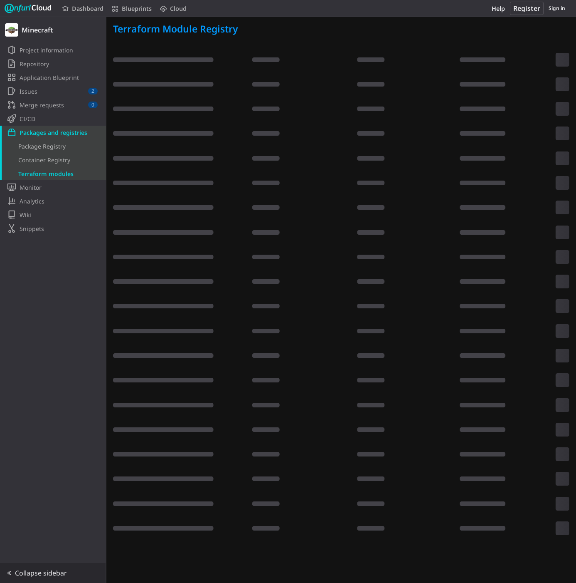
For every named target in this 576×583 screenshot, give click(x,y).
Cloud (173, 8)
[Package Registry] (53, 146)
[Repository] (53, 63)
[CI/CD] (53, 118)
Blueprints (132, 8)
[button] (53, 573)
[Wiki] (53, 214)
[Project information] (53, 50)
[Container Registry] (53, 159)
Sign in (557, 8)
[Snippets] (53, 228)
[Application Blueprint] (53, 77)
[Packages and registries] (53, 132)
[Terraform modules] (53, 173)
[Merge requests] (53, 105)
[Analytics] (53, 201)
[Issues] (53, 91)
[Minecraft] (53, 30)
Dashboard (82, 8)
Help (498, 8)
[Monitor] (53, 187)
